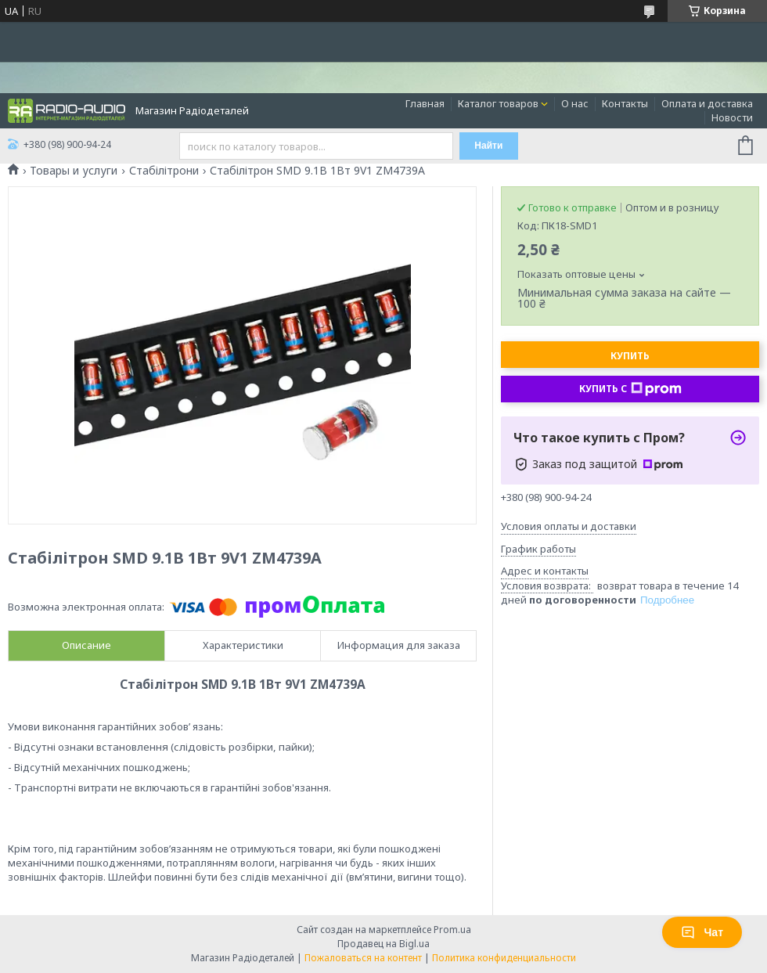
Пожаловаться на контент (363, 957)
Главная (425, 103)
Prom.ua (452, 929)
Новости (732, 117)
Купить (630, 355)
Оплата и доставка (707, 103)
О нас (575, 103)
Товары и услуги (73, 171)
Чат (702, 932)
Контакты (625, 103)
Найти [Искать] (488, 145)
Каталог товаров (498, 103)
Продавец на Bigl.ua (383, 943)
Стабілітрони (164, 171)
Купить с (630, 389)
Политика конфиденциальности (504, 957)
